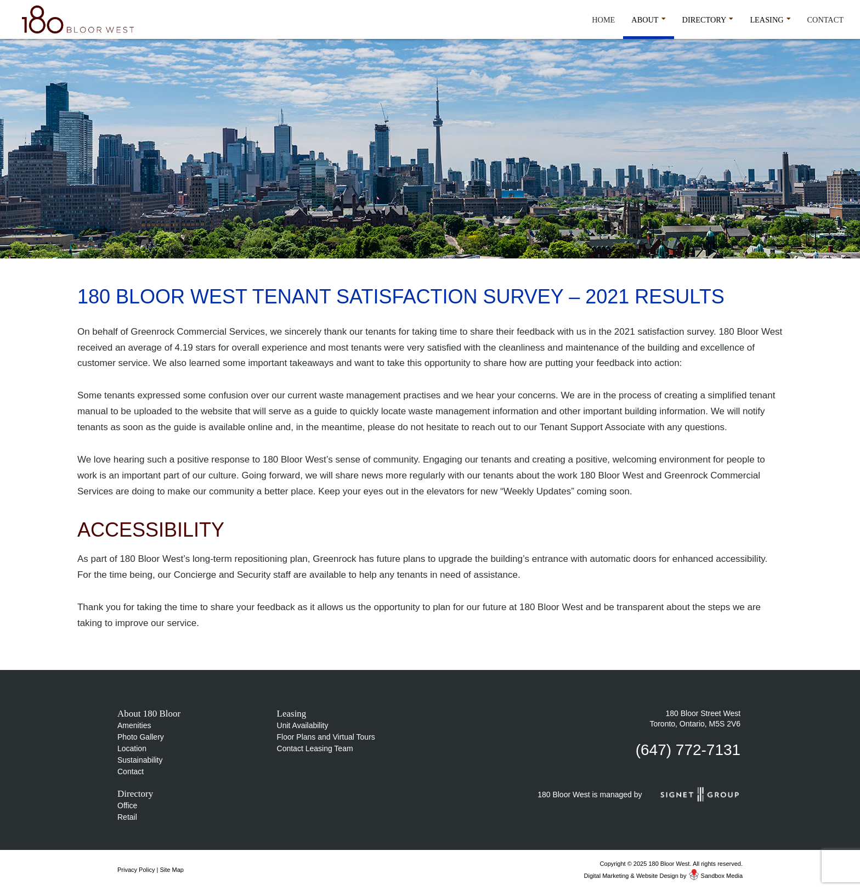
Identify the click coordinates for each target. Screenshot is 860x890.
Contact (825, 19)
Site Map (171, 869)
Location (131, 748)
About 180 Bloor (148, 713)
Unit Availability (303, 725)
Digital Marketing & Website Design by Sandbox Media (663, 875)
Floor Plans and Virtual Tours (326, 737)
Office (127, 805)
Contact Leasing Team (315, 748)
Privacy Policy (136, 869)
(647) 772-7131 (688, 749)
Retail (127, 817)
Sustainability (140, 760)
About (648, 18)
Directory (708, 18)
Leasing (770, 18)
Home (603, 19)
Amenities (134, 725)
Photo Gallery (140, 737)
